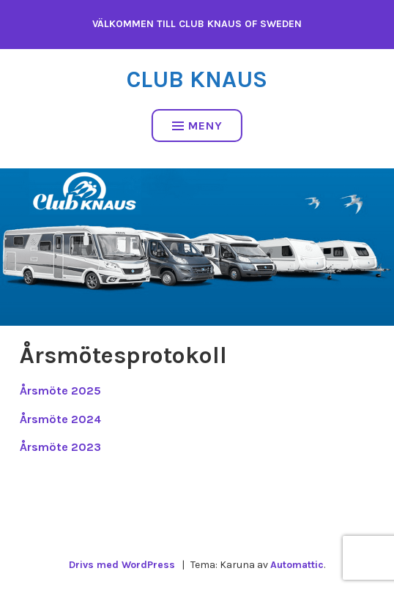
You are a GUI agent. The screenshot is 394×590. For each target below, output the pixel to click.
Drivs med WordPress (122, 565)
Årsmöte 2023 (60, 447)
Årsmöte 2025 (60, 390)
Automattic (297, 565)
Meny (197, 125)
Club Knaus (197, 79)
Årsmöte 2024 (60, 419)
